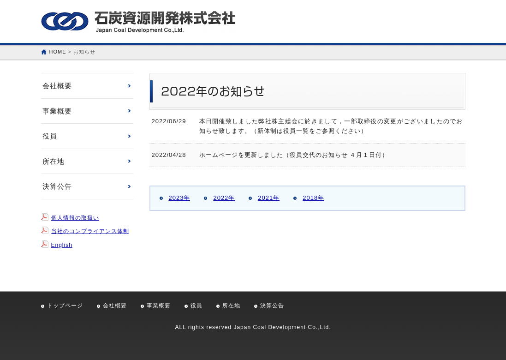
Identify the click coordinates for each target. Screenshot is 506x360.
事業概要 (57, 111)
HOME (57, 51)
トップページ (65, 305)
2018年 (313, 197)
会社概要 (57, 86)
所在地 (53, 161)
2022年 (224, 197)
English (61, 245)
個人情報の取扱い (75, 218)
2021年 (269, 197)
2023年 (179, 197)
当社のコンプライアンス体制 (90, 231)
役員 (49, 136)
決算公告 (57, 186)
